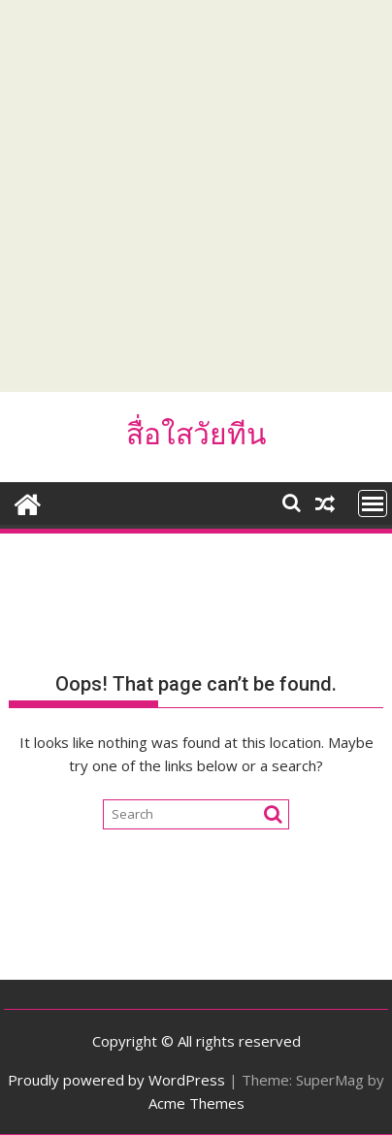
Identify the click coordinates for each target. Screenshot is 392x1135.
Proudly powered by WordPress (116, 1079)
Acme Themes (196, 1103)
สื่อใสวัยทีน (196, 434)
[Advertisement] (196, 196)
